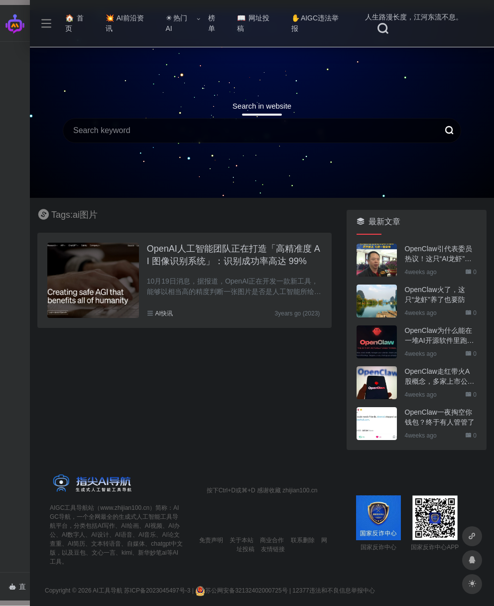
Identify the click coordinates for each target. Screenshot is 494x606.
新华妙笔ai (152, 552)
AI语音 (123, 534)
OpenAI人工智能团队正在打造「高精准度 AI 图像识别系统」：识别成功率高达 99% (233, 255)
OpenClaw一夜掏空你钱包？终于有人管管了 (440, 417)
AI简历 (76, 543)
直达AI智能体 (19, 590)
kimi (127, 552)
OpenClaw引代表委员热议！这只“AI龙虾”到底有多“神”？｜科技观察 (438, 254)
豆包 (80, 552)
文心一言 (104, 552)
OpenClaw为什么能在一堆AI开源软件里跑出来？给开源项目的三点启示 (440, 335)
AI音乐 (147, 534)
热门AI (176, 23)
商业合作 (272, 540)
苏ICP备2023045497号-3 (157, 590)
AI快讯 (163, 313)
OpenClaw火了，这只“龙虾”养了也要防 (435, 294)
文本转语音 (106, 543)
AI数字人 (73, 534)
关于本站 (241, 540)
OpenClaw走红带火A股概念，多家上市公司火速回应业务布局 (440, 376)
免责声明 (211, 540)
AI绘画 (129, 525)
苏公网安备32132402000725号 (241, 590)
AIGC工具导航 (69, 507)
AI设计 (100, 534)
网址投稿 (253, 23)
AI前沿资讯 (125, 23)
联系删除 (303, 540)
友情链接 (273, 549)
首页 (74, 23)
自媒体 (136, 543)
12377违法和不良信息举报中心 (333, 590)
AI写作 (106, 525)
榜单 (211, 23)
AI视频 (153, 525)
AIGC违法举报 (315, 23)
